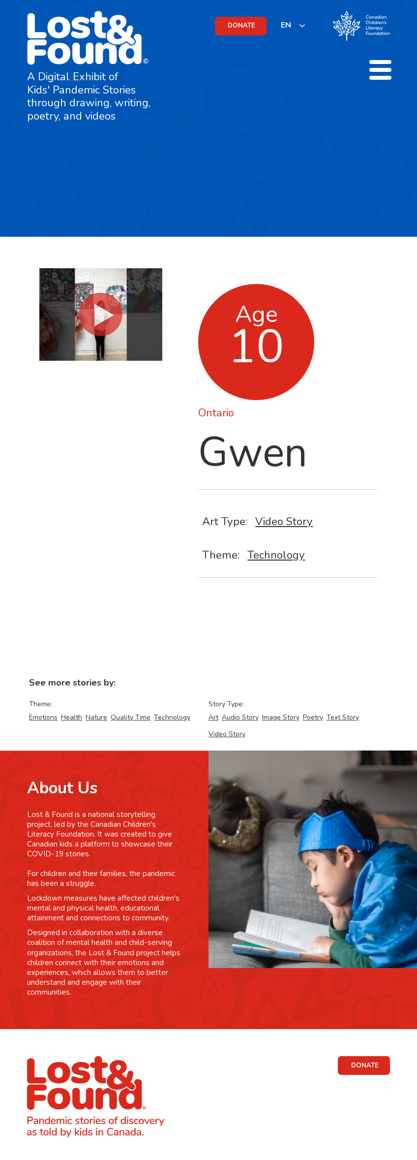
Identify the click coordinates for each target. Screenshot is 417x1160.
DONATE (241, 25)
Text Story (343, 717)
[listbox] (293, 25)
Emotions (43, 717)
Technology (276, 555)
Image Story (280, 717)
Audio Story (240, 717)
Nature (96, 717)
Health (71, 717)
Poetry (313, 717)
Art (213, 717)
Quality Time (130, 717)
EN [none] (286, 25)
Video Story (284, 521)
